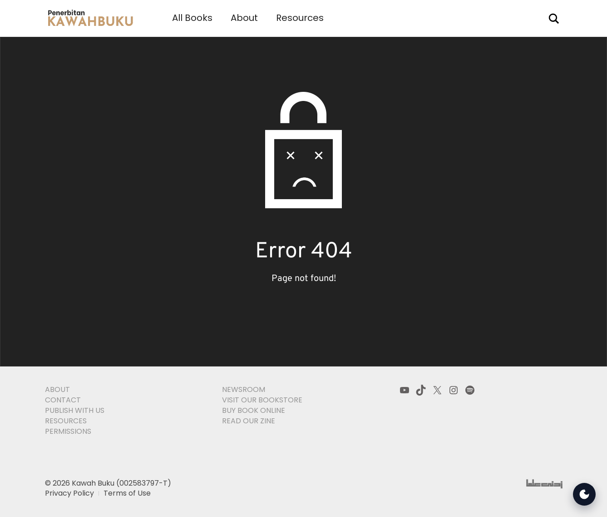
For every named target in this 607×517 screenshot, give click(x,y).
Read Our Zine (248, 421)
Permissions (68, 431)
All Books (192, 17)
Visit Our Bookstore (262, 400)
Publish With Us (74, 410)
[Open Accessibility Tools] (584, 494)
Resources (300, 17)
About (244, 17)
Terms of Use (127, 493)
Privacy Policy (69, 493)
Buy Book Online (253, 410)
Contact (63, 400)
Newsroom (243, 389)
